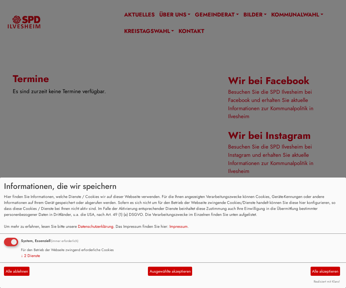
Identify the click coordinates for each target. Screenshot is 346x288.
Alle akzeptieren (325, 271)
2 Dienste (30, 255)
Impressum (178, 226)
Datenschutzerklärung (95, 226)
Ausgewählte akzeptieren (170, 271)
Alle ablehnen (17, 271)
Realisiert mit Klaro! (327, 281)
